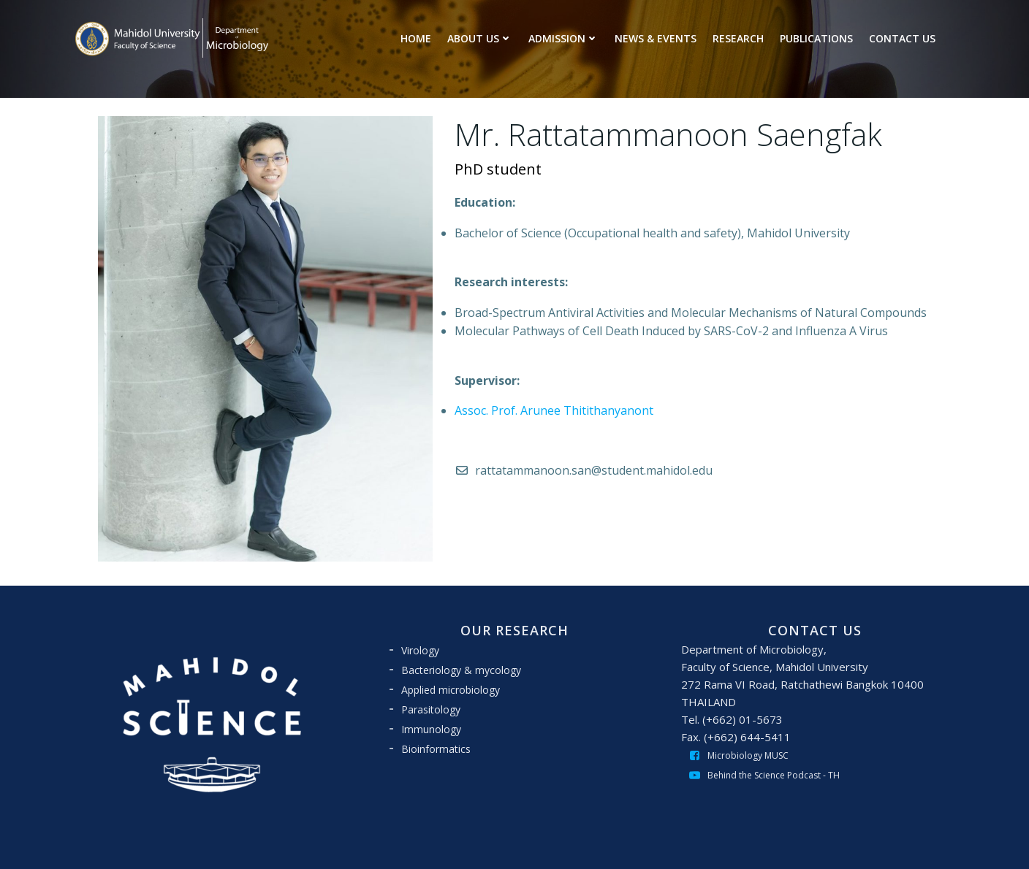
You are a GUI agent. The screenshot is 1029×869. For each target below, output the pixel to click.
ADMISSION (563, 38)
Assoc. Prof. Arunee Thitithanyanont (554, 410)
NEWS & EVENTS (655, 38)
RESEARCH (738, 38)
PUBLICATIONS (816, 38)
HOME (415, 38)
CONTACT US (902, 38)
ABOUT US (479, 38)
